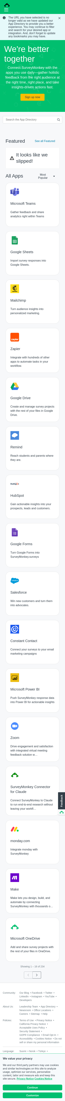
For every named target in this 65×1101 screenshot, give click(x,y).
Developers (25, 1000)
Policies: (7, 1020)
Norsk (32, 1051)
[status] (32, 27)
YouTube (49, 996)
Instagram (36, 996)
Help (44, 1013)
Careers (23, 1013)
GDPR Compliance (29, 1035)
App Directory (48, 1006)
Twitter (48, 992)
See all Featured (45, 141)
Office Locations (42, 1010)
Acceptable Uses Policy (32, 1027)
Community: (9, 992)
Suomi (22, 1051)
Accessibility (26, 1038)
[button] (61, 803)
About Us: (8, 1006)
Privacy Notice (25, 1078)
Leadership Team (28, 1006)
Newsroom (25, 1010)
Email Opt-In (49, 1035)
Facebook (37, 992)
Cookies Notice (43, 1078)
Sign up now (32, 97)
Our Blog (24, 992)
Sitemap (35, 1013)
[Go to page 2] (37, 975)
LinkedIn (24, 996)
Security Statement (29, 1031)
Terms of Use (26, 1020)
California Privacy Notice (32, 1024)
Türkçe (42, 1051)
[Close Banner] (59, 18)
